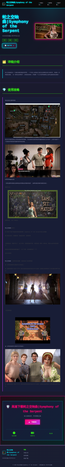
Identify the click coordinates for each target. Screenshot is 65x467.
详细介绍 (26, 452)
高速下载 (26, 458)
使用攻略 (26, 455)
